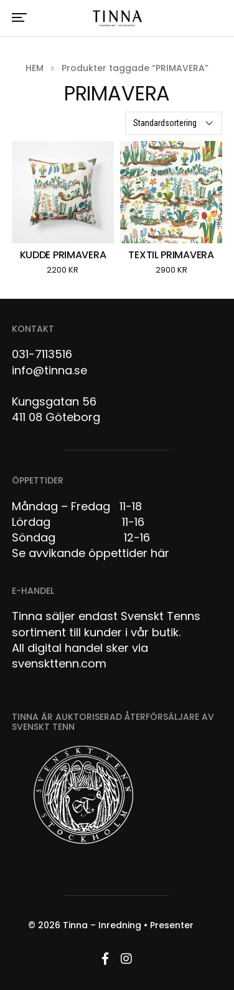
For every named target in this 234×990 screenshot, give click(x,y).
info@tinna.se (49, 370)
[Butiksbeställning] (173, 123)
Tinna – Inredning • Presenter (128, 925)
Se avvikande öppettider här (90, 553)
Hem (35, 68)
